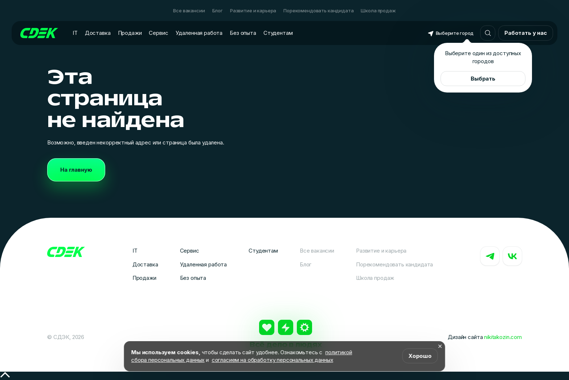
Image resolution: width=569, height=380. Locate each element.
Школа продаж (378, 10)
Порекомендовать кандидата (318, 10)
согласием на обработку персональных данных (272, 359)
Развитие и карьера (253, 10)
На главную (76, 169)
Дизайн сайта (485, 337)
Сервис (158, 32)
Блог (217, 10)
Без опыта (243, 32)
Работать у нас (525, 32)
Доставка (98, 32)
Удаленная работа (199, 32)
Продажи (130, 32)
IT (75, 32)
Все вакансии (189, 10)
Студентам (278, 32)
